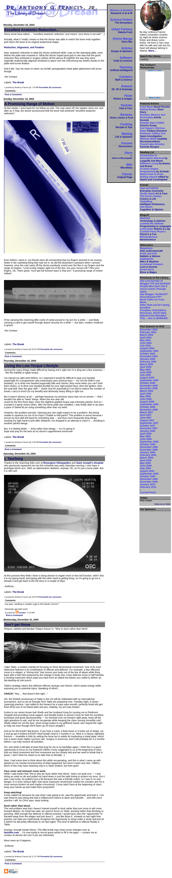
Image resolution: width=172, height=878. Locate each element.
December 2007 (149, 428)
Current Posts (148, 492)
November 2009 (149, 479)
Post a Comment (13, 94)
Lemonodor (155, 229)
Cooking (121, 125)
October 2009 (147, 476)
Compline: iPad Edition (153, 310)
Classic (121, 175)
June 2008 (146, 439)
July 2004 (145, 345)
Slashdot (152, 219)
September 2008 (149, 441)
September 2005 (149, 380)
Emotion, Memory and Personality (152, 117)
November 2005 (149, 385)
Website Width (153, 140)
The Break (18, 82)
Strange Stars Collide (152, 124)
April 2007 (146, 415)
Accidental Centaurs (151, 265)
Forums (121, 144)
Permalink (43, 87)
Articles (121, 49)
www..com (154, 70)
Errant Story (148, 271)
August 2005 (147, 377)
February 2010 (148, 487)
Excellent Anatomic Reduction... (31, 30)
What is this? (154, 98)
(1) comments (55, 597)
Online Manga (121, 40)
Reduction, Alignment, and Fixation (24, 47)
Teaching (121, 68)
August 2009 (147, 471)
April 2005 (146, 367)
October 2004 (147, 353)
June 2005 (146, 372)
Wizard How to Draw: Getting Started (154, 177)
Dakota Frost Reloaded (153, 315)
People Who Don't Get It (153, 286)
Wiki (121, 166)
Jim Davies (151, 208)
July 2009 (145, 468)
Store (121, 155)
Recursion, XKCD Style (153, 313)
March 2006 (146, 391)
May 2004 (145, 340)
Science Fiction (121, 21)
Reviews (121, 116)
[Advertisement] (155, 531)
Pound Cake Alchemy (152, 145)
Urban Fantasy (121, 30)
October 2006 (147, 407)
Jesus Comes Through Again (153, 290)
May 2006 (145, 396)
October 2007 (147, 425)
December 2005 (149, 388)
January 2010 (147, 484)
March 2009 (146, 457)
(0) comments (55, 87)
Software (121, 59)
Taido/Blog (152, 202)
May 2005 (145, 369)
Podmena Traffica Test (152, 134)
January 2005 (147, 359)
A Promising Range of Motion (29, 104)
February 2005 (148, 361)
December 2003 (149, 329)
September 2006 (149, 404)
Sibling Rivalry (152, 110)
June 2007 (146, 417)
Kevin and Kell (150, 255)
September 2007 (149, 423)
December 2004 (149, 356)
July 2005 (145, 375)
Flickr (121, 97)
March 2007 (146, 412)
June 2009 (146, 465)
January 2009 (147, 452)
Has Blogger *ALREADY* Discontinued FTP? (154, 295)
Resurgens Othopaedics (57, 463)
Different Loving (155, 164)
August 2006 (147, 401)
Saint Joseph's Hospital (89, 463)
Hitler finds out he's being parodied (154, 306)
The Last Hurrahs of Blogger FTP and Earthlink (155, 282)
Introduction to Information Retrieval (154, 158)
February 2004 (148, 332)
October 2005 (147, 383)
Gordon (22, 612)
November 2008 (149, 447)
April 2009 (146, 460)
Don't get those (17, 624)
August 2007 (147, 420)
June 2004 (146, 343)
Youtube (121, 106)
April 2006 (146, 393)
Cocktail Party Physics (153, 233)
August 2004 (147, 348)
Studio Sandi (154, 193)
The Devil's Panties (151, 197)
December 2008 (149, 449)
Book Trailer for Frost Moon (152, 301)
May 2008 (145, 436)
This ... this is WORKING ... (154, 319)
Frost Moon (155, 106)
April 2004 (146, 337)
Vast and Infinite (152, 189)
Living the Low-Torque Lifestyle (31, 366)
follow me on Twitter (163, 504)
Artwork (121, 87)
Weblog (121, 135)
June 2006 (146, 399)
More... (152, 50)
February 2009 (148, 455)
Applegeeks (149, 260)
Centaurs (121, 78)
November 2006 (149, 409)
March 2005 (146, 364)
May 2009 (145, 463)
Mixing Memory (149, 238)
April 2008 (146, 433)
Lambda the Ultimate (155, 225)
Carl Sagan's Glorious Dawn (153, 129)
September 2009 (149, 473)
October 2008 (147, 444)
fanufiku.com (11, 832)
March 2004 (146, 335)
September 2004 (149, 351)
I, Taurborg (13, 459)
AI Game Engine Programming (154, 170)
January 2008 (147, 431)
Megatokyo (151, 249)
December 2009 (149, 481)
